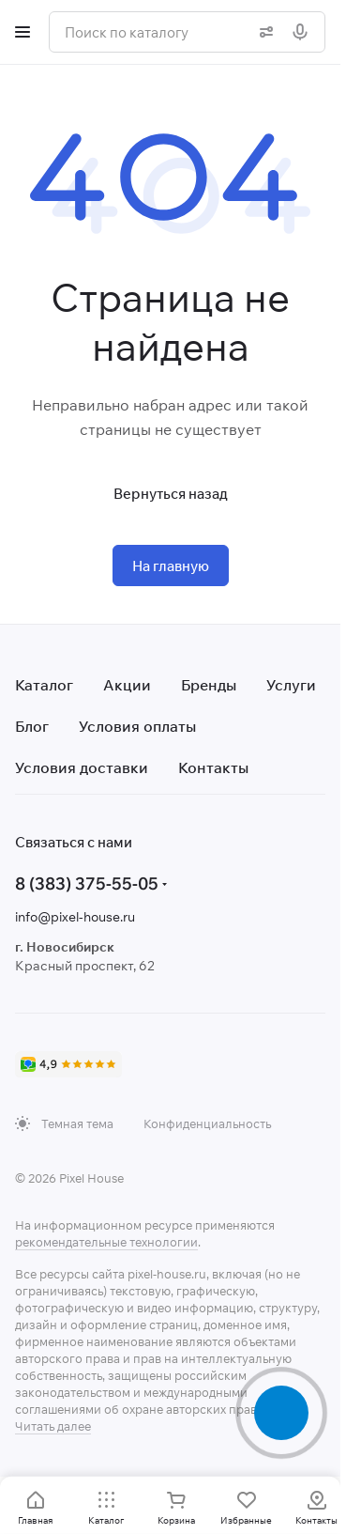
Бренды (208, 684)
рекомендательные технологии (106, 1241)
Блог (32, 726)
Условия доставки (81, 767)
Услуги (291, 684)
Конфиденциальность (207, 1123)
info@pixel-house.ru (75, 916)
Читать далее (53, 1425)
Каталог (44, 684)
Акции (127, 684)
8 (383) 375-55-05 (86, 883)
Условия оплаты (137, 726)
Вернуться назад (170, 494)
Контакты (213, 767)
